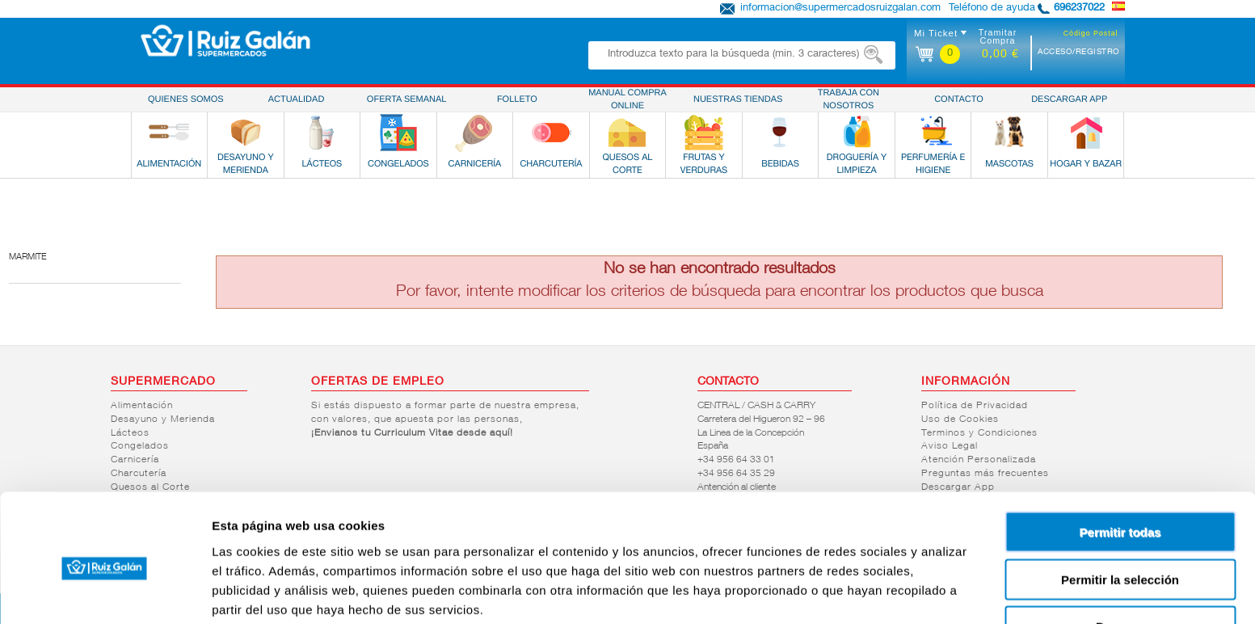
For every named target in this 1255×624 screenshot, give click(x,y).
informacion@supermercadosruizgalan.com (840, 8)
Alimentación (142, 406)
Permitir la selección (1120, 510)
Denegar (1120, 557)
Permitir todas (1120, 463)
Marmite (28, 257)
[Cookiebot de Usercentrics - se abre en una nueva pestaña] (104, 592)
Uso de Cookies (960, 419)
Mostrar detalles (875, 592)
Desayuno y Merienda (163, 419)
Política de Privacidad (974, 406)
